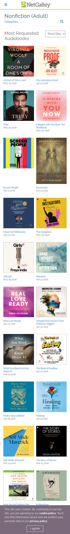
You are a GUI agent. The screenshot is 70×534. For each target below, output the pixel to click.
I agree (35, 528)
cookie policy (47, 513)
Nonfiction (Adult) (26, 16)
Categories (11, 21)
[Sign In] (5, 4)
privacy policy (38, 521)
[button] (18, 61)
